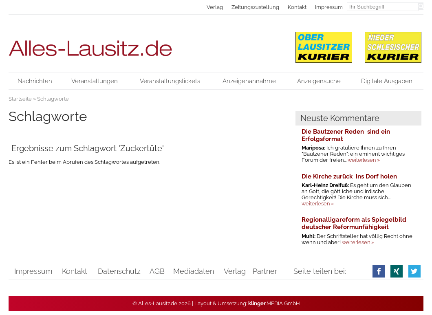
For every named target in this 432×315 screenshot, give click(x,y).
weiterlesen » (364, 160)
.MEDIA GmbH (274, 303)
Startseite (20, 99)
